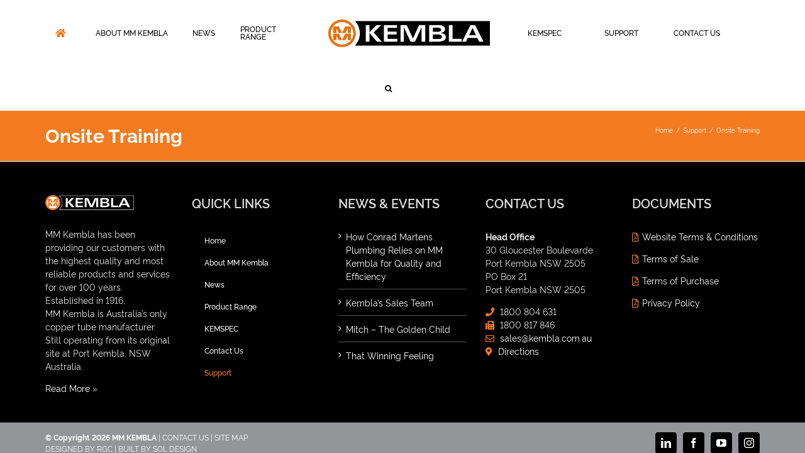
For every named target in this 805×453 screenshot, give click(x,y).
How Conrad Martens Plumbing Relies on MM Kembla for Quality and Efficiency (394, 212)
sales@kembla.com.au (546, 293)
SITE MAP (231, 393)
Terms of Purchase (680, 236)
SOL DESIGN (175, 404)
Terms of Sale (670, 214)
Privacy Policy (671, 258)
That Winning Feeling (390, 311)
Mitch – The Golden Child (398, 285)
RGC (105, 404)
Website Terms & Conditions (700, 192)
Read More (67, 344)
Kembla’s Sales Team (389, 258)
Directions (518, 307)
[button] (741, 33)
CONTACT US (185, 393)
